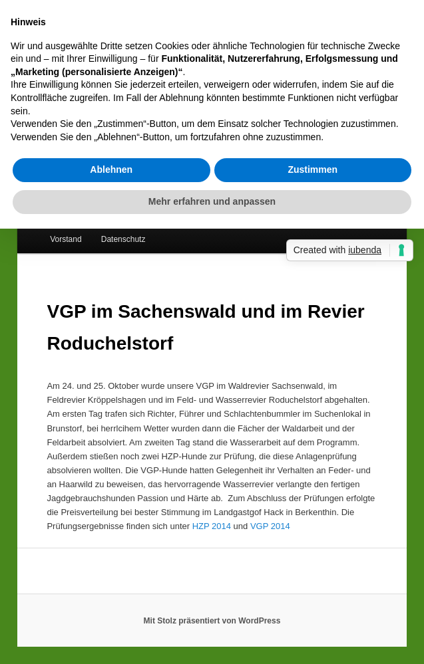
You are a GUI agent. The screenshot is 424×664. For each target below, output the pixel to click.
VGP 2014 (270, 526)
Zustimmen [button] (312, 169)
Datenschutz (123, 239)
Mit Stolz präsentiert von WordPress (212, 620)
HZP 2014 (211, 526)
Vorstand (65, 239)
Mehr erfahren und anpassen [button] (212, 201)
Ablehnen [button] (111, 169)
